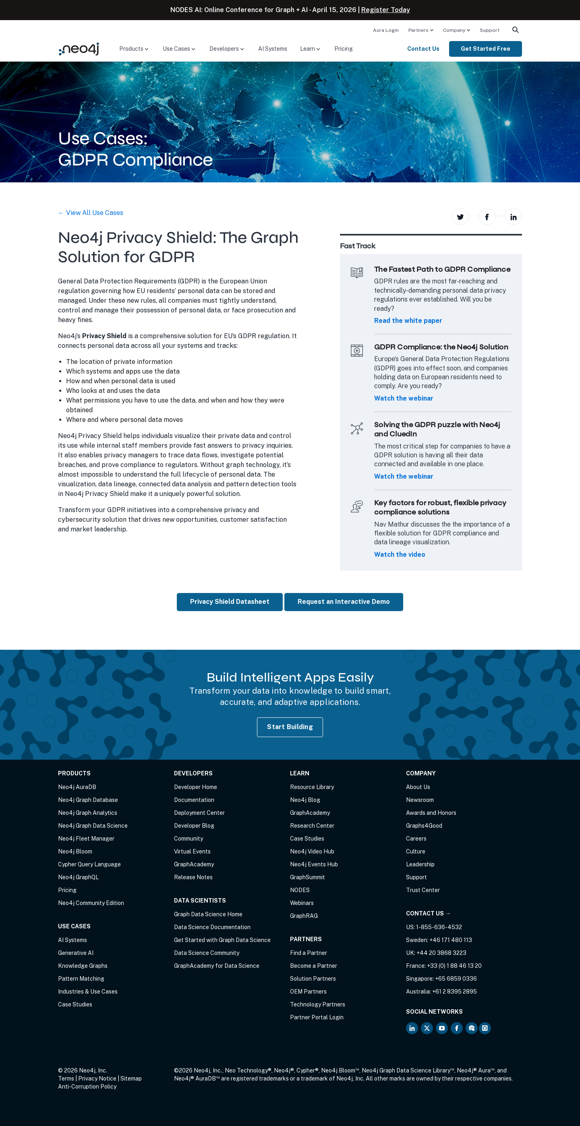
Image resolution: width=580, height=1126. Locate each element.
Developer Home (195, 787)
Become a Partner (313, 966)
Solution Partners (313, 978)
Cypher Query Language (89, 864)
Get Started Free (485, 48)
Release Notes (193, 877)
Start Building (290, 727)
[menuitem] (386, 30)
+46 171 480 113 (450, 940)
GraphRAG (304, 916)
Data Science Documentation (212, 927)
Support (489, 30)
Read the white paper (408, 320)
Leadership (420, 864)
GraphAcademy (194, 864)
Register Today (385, 10)
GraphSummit (307, 877)
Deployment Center (199, 813)
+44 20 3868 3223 (441, 953)
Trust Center (423, 890)
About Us (418, 787)
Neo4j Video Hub (312, 851)
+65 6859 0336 (456, 978)
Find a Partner (308, 953)
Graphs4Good (424, 825)
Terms (66, 1078)
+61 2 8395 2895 (454, 991)
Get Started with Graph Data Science (222, 940)
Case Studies (75, 1004)
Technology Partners (317, 1004)
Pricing (343, 48)
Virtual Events (192, 851)
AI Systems (272, 48)
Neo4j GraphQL (78, 877)
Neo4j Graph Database (88, 800)
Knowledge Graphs (83, 966)
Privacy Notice (97, 1078)
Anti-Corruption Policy (87, 1086)
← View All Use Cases (90, 213)
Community (188, 838)
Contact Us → (428, 913)
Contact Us (423, 48)
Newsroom (420, 800)
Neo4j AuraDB (77, 787)
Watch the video (399, 554)
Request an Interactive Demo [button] (344, 601)
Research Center (312, 825)
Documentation (194, 800)
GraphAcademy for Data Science (216, 966)
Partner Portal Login (317, 1017)
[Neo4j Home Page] (79, 48)
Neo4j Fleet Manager (86, 838)
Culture (415, 851)
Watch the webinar (403, 398)
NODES (300, 890)
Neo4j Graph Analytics (87, 813)
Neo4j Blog (305, 800)
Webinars (302, 903)
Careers (416, 838)
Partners (418, 30)
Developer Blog (194, 825)
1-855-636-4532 (439, 927)
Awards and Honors (431, 813)
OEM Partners (308, 991)
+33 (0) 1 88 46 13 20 (454, 966)
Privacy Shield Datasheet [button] (229, 601)
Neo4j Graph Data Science (93, 825)
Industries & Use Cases (88, 991)
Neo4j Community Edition (91, 903)
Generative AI (75, 953)
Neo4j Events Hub (314, 864)
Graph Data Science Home (208, 914)
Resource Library (312, 787)
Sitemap (131, 1078)
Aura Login (386, 30)
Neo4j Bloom (75, 851)
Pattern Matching (81, 978)
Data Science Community (206, 953)
